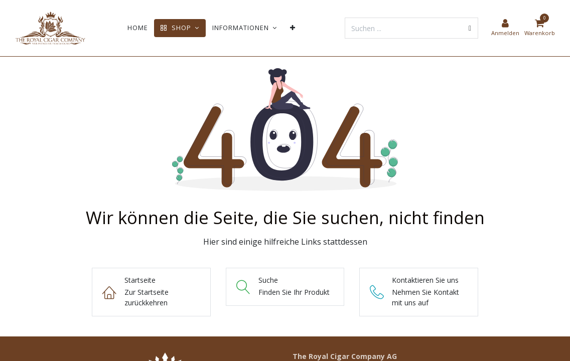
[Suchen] (470, 28)
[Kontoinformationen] (505, 28)
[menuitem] (138, 28)
